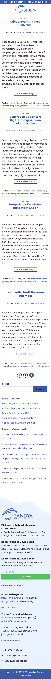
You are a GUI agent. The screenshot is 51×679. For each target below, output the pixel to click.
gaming (5, 281)
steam (24, 106)
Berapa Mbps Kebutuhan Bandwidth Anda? (26, 206)
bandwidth (30, 279)
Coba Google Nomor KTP (15, 413)
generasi (6, 194)
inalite (28, 363)
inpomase (41, 363)
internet (24, 194)
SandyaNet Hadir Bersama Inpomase (25, 294)
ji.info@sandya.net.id (12, 634)
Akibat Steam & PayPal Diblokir (25, 23)
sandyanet (24, 366)
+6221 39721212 (9, 607)
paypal (13, 106)
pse (18, 106)
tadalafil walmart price (14, 478)
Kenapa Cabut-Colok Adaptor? (19, 418)
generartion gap (39, 191)
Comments (43, 106)
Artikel (22, 18)
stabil (19, 281)
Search (6, 384)
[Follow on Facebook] (3, 572)
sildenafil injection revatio (15, 444)
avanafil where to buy (13, 434)
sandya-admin (38, 32)
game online (41, 279)
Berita (29, 18)
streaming (27, 281)
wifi (34, 281)
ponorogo (14, 366)
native (31, 194)
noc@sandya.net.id (11, 601)
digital (28, 191)
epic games (42, 103)
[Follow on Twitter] (10, 572)
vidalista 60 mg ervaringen (16, 454)
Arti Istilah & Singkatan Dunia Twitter (21, 408)
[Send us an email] (13, 572)
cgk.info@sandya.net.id (13, 621)
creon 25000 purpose (13, 468)
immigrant (15, 194)
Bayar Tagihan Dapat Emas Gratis (20, 403)
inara (33, 363)
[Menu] (3, 8)
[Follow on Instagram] (6, 572)
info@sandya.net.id (11, 597)
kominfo (5, 106)
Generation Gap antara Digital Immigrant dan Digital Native (26, 120)
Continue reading (25, 93)
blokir (33, 103)
